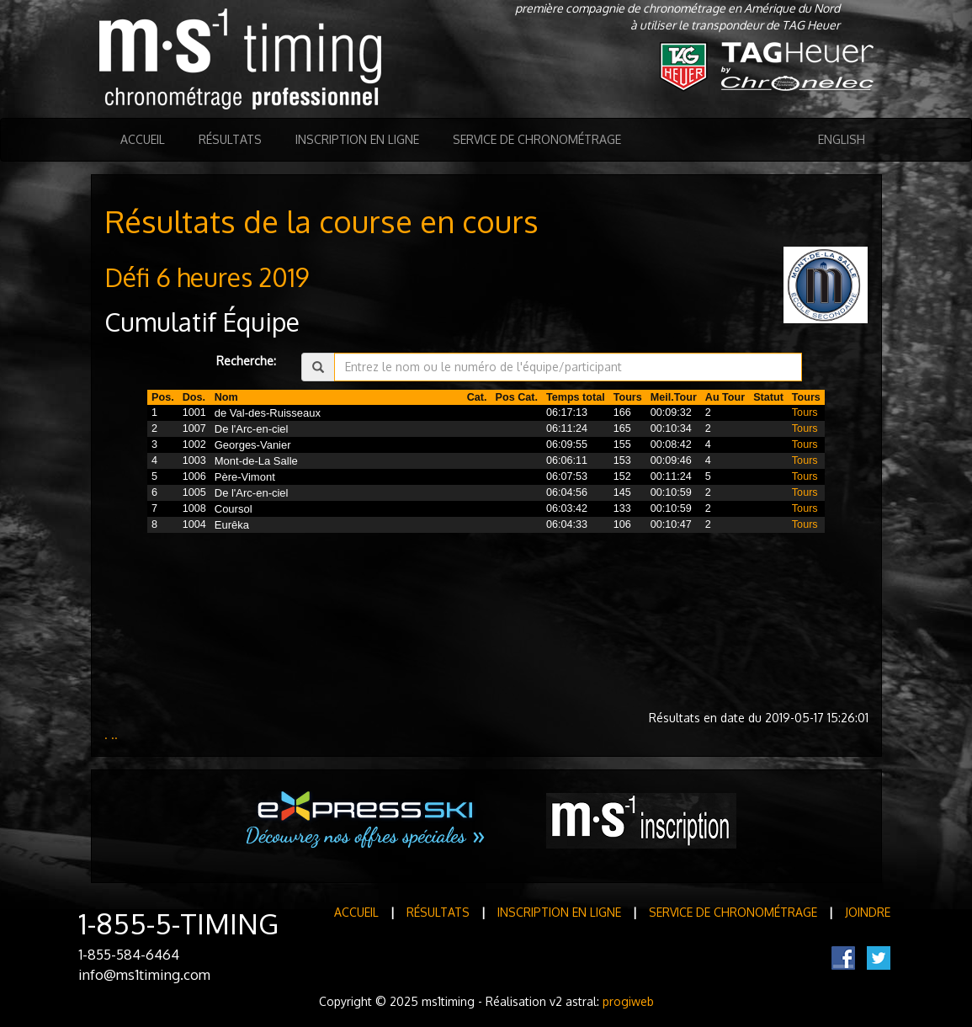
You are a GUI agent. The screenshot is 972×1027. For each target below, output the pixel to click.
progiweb (628, 1001)
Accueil (142, 139)
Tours (805, 412)
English (841, 139)
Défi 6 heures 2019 (207, 277)
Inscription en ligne (357, 139)
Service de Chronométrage (537, 139)
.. (114, 734)
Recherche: (246, 361)
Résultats (230, 139)
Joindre (867, 912)
